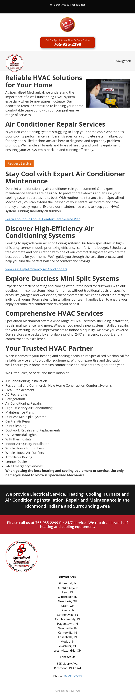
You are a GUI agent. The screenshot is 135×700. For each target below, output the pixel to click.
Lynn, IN (67, 592)
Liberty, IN (67, 610)
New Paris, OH (67, 601)
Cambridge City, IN (67, 619)
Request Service (19, 163)
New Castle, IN (67, 628)
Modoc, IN (67, 642)
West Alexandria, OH (67, 650)
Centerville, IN (67, 633)
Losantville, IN (67, 637)
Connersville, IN (67, 615)
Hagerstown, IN (67, 624)
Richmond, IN (67, 583)
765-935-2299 (78, 4)
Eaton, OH (67, 606)
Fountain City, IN (68, 588)
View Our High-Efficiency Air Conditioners (36, 269)
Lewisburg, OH (67, 646)
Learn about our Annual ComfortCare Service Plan (42, 219)
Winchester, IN (67, 597)
